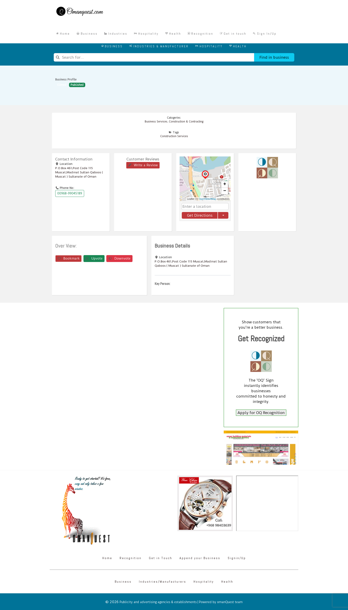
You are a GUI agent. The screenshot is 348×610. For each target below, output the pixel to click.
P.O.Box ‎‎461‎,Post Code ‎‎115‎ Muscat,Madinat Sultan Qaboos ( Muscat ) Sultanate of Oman (79, 172)
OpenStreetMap (207, 199)
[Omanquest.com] (79, 12)
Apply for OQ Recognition (261, 412)
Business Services (156, 121)
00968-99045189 (69, 193)
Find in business (274, 57)
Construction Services (174, 136)
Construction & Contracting (186, 121)
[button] (224, 184)
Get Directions (200, 215)
